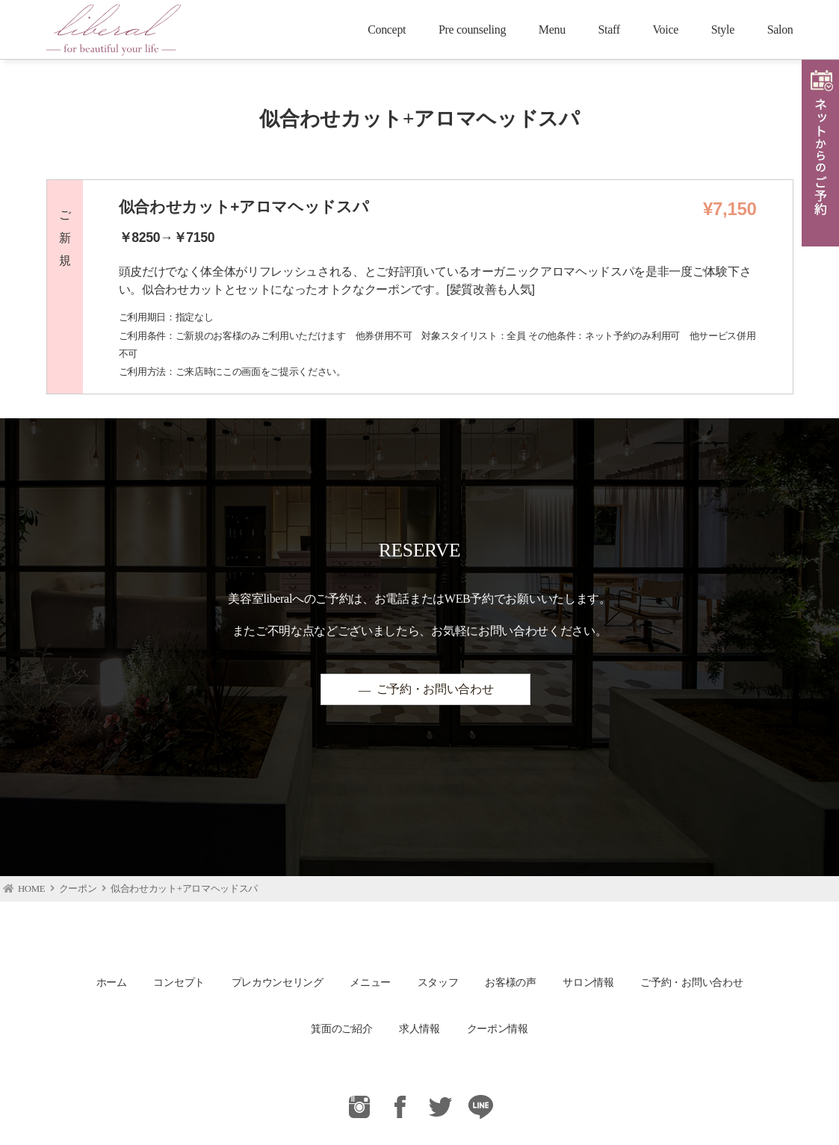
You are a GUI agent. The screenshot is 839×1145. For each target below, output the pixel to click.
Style (722, 29)
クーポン (78, 889)
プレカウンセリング (277, 982)
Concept (387, 29)
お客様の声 (510, 982)
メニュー (370, 982)
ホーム (111, 982)
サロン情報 (588, 982)
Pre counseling (472, 29)
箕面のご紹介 (341, 1028)
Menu (552, 29)
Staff (609, 29)
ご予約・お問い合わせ (435, 689)
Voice (665, 29)
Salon (780, 29)
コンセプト (178, 982)
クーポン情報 (497, 1028)
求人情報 (419, 1028)
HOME (31, 889)
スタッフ (438, 982)
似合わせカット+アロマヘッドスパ (184, 889)
